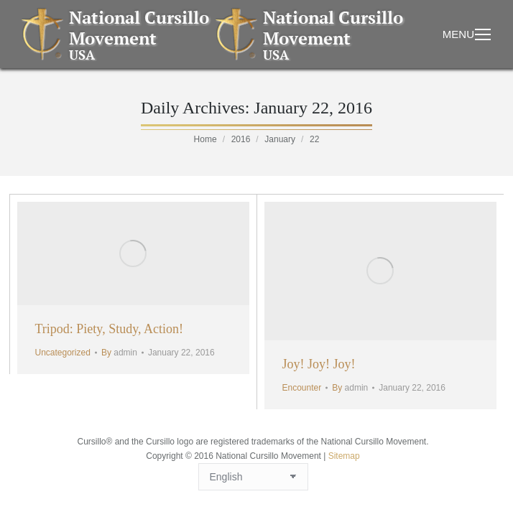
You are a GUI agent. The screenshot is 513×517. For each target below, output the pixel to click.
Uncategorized (63, 353)
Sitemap (344, 456)
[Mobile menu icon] (482, 34)
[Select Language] (253, 476)
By (119, 353)
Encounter (302, 388)
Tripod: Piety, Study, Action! (109, 329)
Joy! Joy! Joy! (319, 364)
